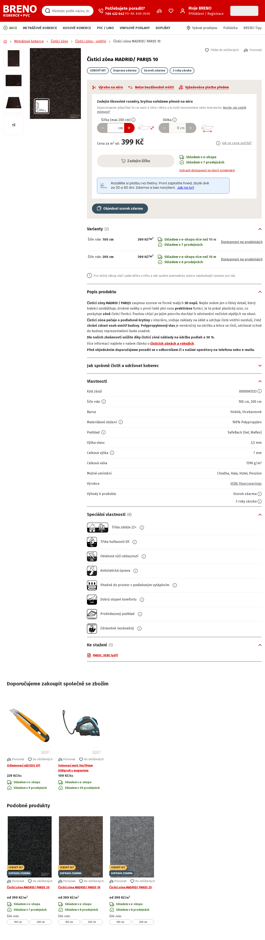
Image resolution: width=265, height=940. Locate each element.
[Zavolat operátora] (124, 10)
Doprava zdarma (124, 70)
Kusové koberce (77, 28)
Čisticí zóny (59, 41)
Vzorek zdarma (154, 70)
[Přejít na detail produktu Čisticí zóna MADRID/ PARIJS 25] (132, 870)
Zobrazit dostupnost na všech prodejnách (207, 170)
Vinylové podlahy (135, 28)
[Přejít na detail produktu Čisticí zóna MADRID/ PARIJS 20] (30, 870)
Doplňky (163, 28)
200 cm (41, 922)
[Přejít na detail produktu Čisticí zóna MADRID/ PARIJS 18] (81, 870)
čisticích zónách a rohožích (172, 344)
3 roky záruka (182, 70)
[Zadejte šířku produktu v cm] (115, 128)
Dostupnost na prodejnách (241, 242)
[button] (55, 83)
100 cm (18, 922)
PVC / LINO (105, 28)
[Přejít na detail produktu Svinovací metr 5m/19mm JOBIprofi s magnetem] (81, 742)
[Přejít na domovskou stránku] (20, 11)
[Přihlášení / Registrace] (202, 11)
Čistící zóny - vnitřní (90, 41)
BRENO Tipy (252, 28)
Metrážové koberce (40, 28)
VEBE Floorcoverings (246, 484)
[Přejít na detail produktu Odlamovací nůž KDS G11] (30, 742)
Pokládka (230, 28)
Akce (10, 28)
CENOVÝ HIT (98, 70)
